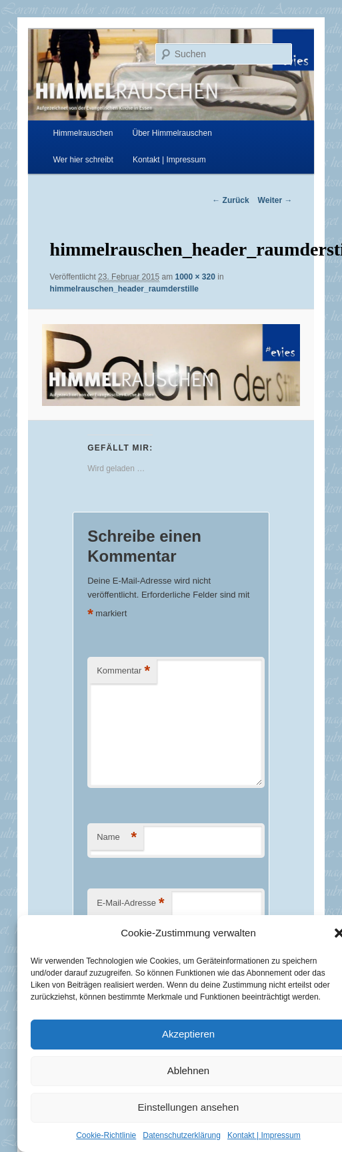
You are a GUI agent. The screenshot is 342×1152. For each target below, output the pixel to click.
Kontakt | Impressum (264, 1135)
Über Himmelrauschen (172, 133)
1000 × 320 (195, 277)
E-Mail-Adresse (130, 903)
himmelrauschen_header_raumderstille (124, 288)
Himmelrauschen (83, 133)
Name (117, 837)
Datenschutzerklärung (182, 1135)
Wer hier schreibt (83, 159)
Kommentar (123, 671)
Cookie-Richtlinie (106, 1135)
